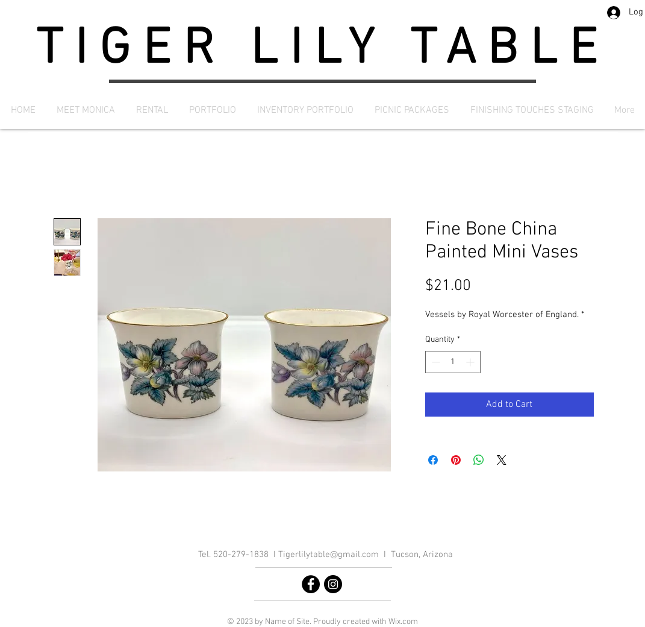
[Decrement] (434, 362)
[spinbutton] (453, 362)
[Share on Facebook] (433, 460)
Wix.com (403, 622)
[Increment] (471, 362)
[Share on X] (501, 460)
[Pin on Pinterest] (456, 460)
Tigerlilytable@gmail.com (328, 554)
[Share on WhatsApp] (479, 460)
